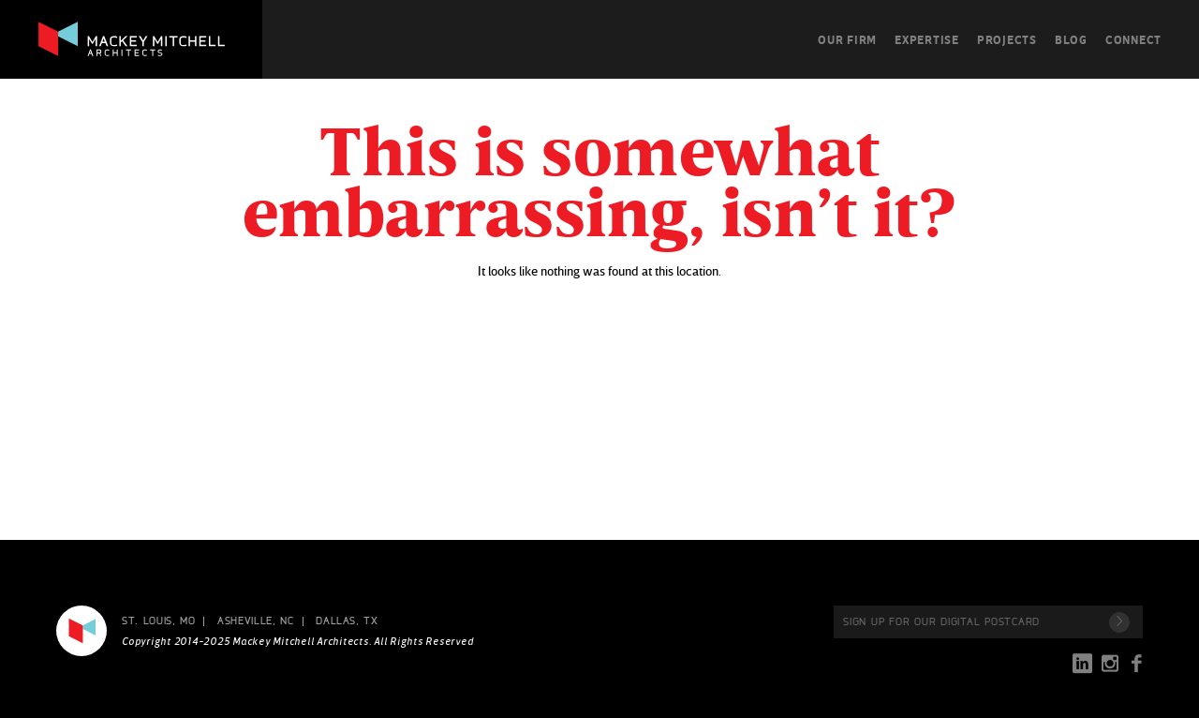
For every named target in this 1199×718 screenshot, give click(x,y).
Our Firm (847, 39)
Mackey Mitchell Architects (81, 631)
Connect (1133, 39)
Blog (1071, 39)
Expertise (927, 39)
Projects (1007, 39)
